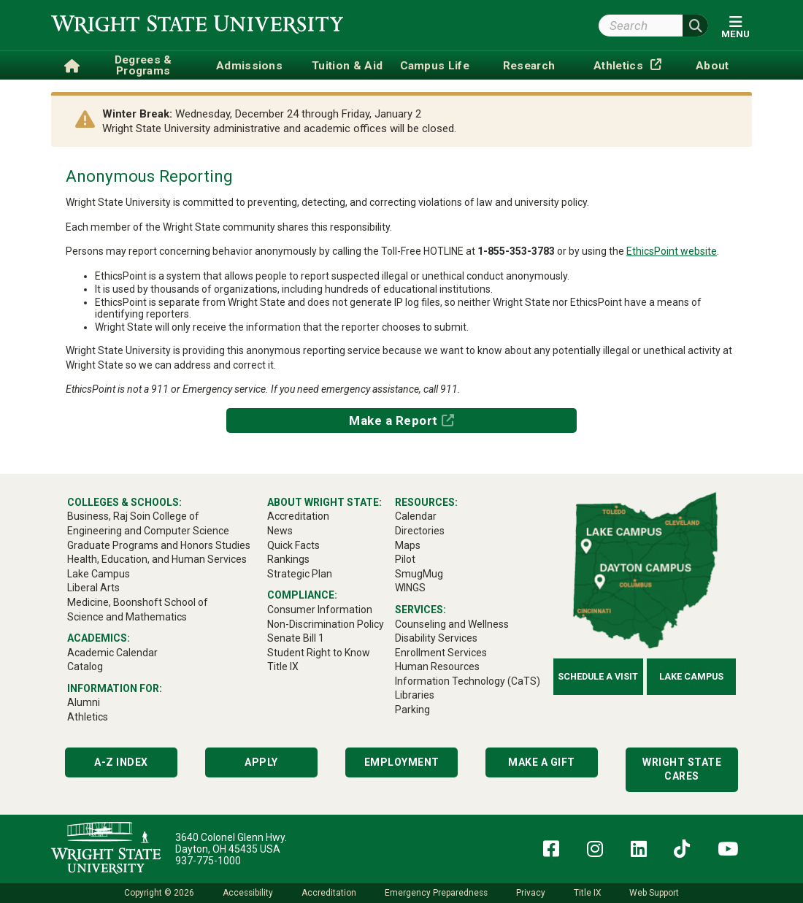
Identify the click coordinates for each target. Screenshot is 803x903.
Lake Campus (691, 676)
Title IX (587, 893)
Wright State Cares (681, 769)
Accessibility (248, 893)
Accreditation (328, 893)
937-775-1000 (208, 861)
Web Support (654, 893)
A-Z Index (121, 762)
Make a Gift (541, 762)
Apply (261, 762)
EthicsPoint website (671, 251)
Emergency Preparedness (436, 893)
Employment (401, 762)
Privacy (530, 893)
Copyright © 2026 (159, 893)
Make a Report (393, 420)
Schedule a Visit (598, 676)
